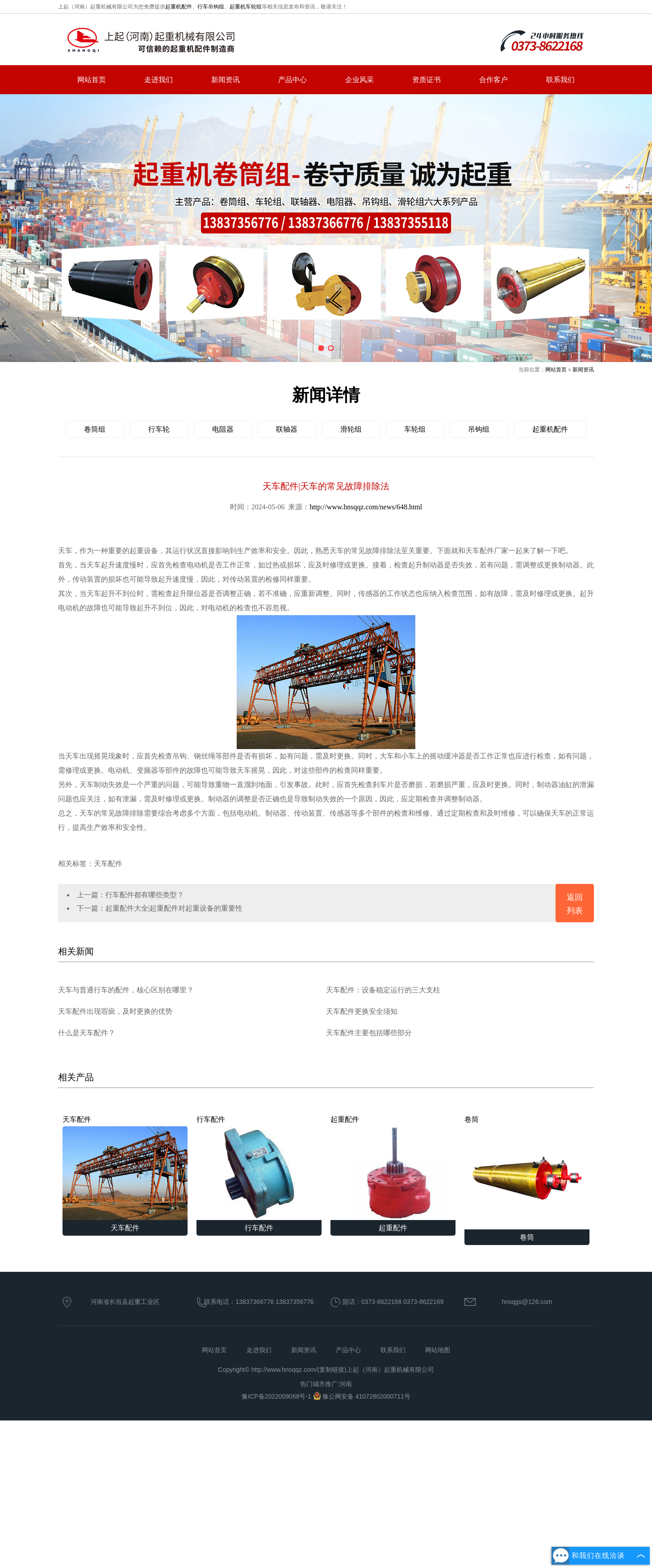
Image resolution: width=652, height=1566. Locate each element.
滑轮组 (351, 429)
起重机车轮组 (246, 7)
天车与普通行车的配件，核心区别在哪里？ (126, 990)
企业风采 (359, 79)
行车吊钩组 (210, 7)
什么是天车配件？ (86, 1033)
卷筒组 (94, 429)
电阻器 (223, 429)
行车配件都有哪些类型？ (144, 895)
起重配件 (393, 1168)
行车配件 (259, 1168)
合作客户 (493, 79)
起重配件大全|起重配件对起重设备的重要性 (173, 908)
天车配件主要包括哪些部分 (369, 1033)
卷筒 (526, 1172)
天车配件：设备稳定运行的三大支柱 (383, 990)
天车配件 (125, 1168)
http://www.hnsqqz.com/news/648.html (365, 507)
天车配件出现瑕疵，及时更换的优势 (115, 1011)
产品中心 (292, 79)
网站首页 (91, 79)
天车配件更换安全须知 (361, 1011)
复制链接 (331, 1369)
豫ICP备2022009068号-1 (277, 1396)
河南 (345, 1383)
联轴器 (286, 429)
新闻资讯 (225, 79)
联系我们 (560, 79)
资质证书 (426, 79)
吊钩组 (478, 429)
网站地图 (437, 1350)
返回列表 (575, 904)
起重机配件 (178, 7)
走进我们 (158, 79)
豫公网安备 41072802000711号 (361, 1396)
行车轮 (159, 429)
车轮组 (415, 429)
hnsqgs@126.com (527, 1301)
